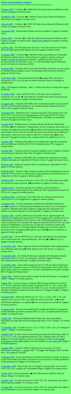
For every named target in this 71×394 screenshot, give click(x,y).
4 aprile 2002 (6, 158)
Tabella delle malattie (40, 41)
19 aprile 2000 (7, 334)
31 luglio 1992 (7, 387)
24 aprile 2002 (7, 151)
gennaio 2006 (6, 38)
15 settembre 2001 (8, 265)
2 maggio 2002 (7, 142)
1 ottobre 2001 (7, 237)
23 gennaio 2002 (8, 204)
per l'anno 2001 (55, 341)
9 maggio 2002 (7, 124)
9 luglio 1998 (6, 373)
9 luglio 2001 (6, 276)
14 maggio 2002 (7, 113)
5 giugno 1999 (7, 348)
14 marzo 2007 (7, 24)
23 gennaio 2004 (8, 55)
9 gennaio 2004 (7, 68)
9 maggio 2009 (7, 9)
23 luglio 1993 (7, 380)
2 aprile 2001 (6, 318)
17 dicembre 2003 (8, 78)
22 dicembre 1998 (8, 366)
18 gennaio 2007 (8, 31)
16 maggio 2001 (7, 297)
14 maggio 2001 (7, 309)
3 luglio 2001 (6, 283)
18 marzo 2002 (7, 164)
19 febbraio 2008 (8, 17)
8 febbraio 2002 (7, 171)
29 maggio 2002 (7, 94)
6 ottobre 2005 (7, 47)
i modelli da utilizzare (16, 59)
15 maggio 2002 (7, 104)
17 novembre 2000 (8, 327)
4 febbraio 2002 (7, 180)
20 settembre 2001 (8, 256)
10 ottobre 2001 (7, 216)
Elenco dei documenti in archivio (16, 2)
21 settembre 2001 (8, 246)
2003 (3, 87)
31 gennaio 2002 (8, 197)
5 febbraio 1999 (7, 357)
